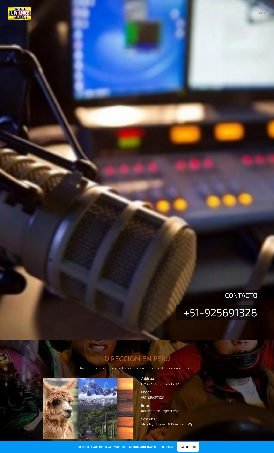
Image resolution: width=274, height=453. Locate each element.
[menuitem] (265, 13)
